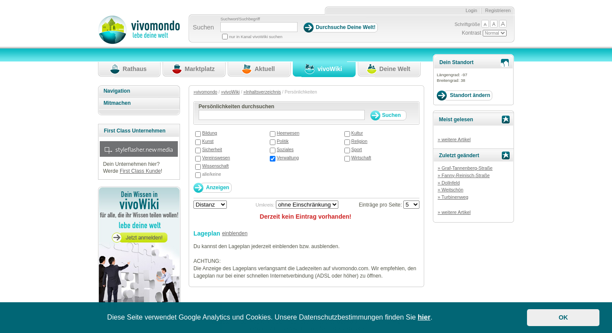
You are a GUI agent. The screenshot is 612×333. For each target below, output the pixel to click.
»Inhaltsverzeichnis (262, 92)
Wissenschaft (215, 166)
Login (471, 10)
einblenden (235, 233)
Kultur (357, 133)
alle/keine (211, 174)
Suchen (203, 27)
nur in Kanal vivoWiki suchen (255, 36)
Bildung (209, 133)
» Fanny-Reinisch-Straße (464, 175)
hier (424, 317)
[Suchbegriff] (259, 27)
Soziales (285, 149)
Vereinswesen (216, 157)
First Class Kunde (140, 171)
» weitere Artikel (454, 139)
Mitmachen (117, 103)
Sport (356, 149)
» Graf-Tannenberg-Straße (465, 168)
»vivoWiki (230, 92)
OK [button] (563, 317)
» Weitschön (450, 189)
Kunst (207, 141)
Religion (359, 141)
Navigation (117, 91)
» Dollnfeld (449, 182)
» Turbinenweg (453, 197)
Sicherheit (212, 149)
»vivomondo (205, 92)
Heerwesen (288, 133)
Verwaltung (288, 157)
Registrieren (498, 10)
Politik (283, 141)
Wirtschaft (361, 157)
